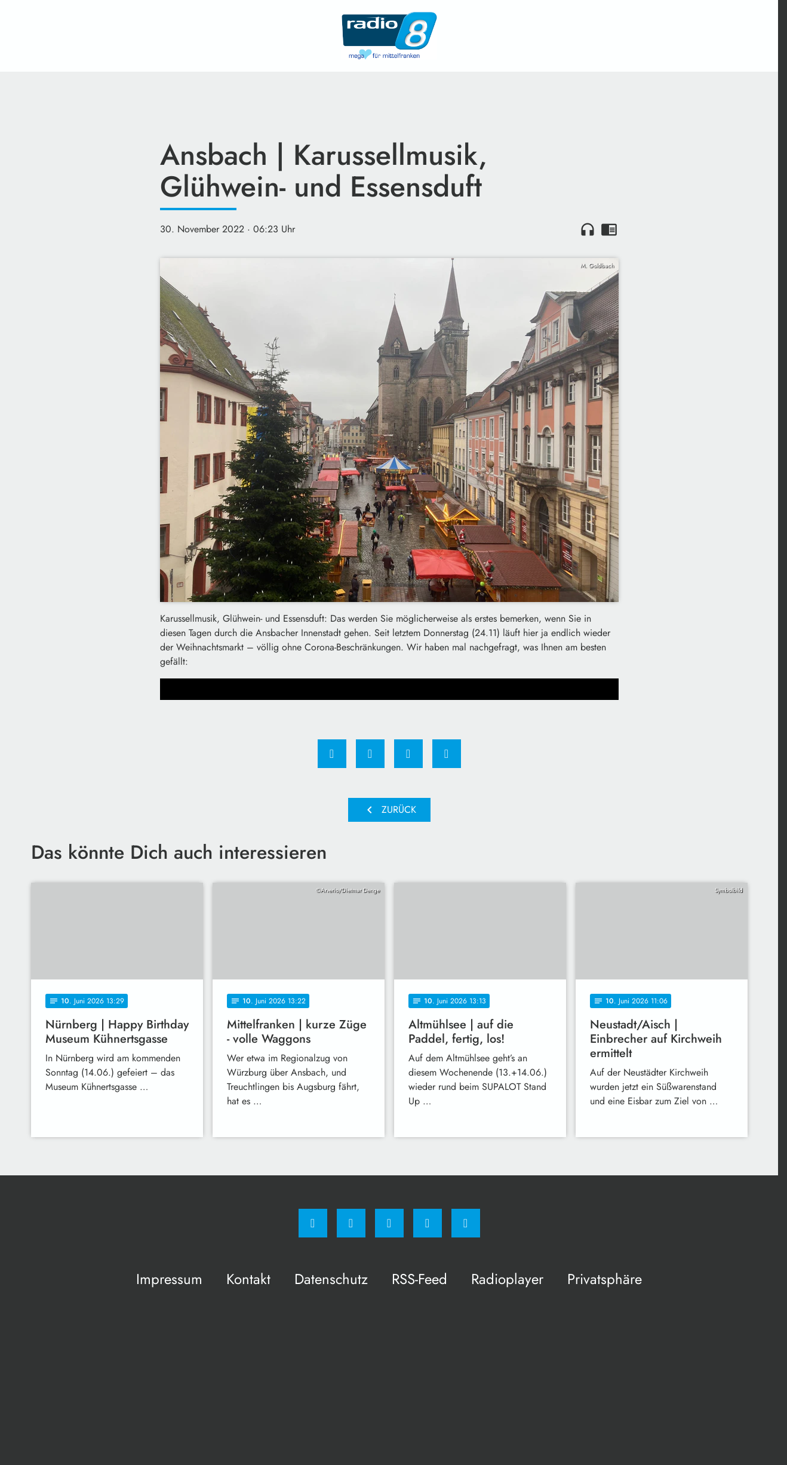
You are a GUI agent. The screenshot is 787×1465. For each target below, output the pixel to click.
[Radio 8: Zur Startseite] (389, 36)
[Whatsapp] (389, 1223)
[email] (465, 1223)
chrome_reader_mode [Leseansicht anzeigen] (609, 229)
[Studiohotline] (427, 1223)
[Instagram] (351, 1223)
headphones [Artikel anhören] (587, 229)
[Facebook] (313, 1223)
